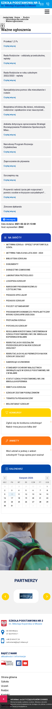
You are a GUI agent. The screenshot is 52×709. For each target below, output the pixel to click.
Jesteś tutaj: (8, 17)
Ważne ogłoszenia (16, 30)
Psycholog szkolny (16, 326)
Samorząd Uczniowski (18, 362)
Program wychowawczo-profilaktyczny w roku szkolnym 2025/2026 (28, 313)
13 (33, 494)
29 (47, 502)
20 (33, 498)
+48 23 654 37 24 (47, 3)
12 (26, 494)
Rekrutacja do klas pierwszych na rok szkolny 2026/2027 (26, 355)
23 (5, 502)
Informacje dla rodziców (15, 19)
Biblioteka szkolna (16, 258)
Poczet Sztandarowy (17, 306)
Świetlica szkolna (16, 387)
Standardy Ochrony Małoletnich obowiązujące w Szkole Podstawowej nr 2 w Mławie (28, 370)
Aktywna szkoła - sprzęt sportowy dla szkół (27, 246)
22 (47, 498)
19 (26, 498)
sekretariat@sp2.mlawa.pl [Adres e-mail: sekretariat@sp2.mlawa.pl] (17, 642)
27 (33, 502)
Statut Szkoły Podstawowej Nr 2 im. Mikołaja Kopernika (25, 380)
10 (12, 494)
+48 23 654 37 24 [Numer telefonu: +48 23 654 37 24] (13, 639)
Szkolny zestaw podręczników (22, 393)
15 (47, 494)
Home (17, 17)
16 (5, 498)
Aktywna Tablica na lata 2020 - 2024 (24, 253)
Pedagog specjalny (16, 295)
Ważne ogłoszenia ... (14, 21)
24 (12, 502)
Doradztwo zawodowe (18, 270)
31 (12, 506)
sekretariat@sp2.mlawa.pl (41, 4)
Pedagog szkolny (15, 301)
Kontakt (5, 694)
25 (19, 502)
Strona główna (9, 677)
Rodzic (25, 17)
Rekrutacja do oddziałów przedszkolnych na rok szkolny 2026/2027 (23, 345)
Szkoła (5, 681)
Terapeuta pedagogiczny (19, 398)
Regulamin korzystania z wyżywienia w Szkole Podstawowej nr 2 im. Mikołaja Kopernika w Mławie (26, 334)
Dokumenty (12, 264)
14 (40, 494)
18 (19, 498)
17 (12, 498)
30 (5, 506)
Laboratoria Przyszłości (19, 275)
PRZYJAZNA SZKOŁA (16, 320)
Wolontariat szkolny (17, 404)
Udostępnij (9, 219)
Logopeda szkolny (16, 281)
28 (40, 502)
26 (26, 502)
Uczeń (4, 685)
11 (19, 494)
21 (40, 498)
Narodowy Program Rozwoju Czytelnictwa (21, 288)
